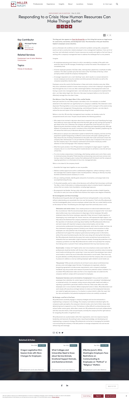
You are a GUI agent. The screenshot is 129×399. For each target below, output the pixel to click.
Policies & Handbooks (25, 69)
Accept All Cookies (110, 396)
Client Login (107, 4)
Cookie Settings (87, 396)
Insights (61, 4)
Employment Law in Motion (59, 13)
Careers (90, 4)
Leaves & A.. (73, 345)
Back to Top (112, 386)
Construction (22, 60)
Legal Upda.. (42, 345)
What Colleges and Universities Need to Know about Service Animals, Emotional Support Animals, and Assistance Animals (64, 356)
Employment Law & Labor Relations (30, 58)
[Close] (126, 396)
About (70, 4)
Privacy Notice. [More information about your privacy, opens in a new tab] (55, 398)
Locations (79, 4)
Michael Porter (31, 44)
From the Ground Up (78, 39)
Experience (51, 4)
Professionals (38, 4)
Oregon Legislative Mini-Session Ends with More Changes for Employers (31, 353)
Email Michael (29, 49)
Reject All (98, 396)
